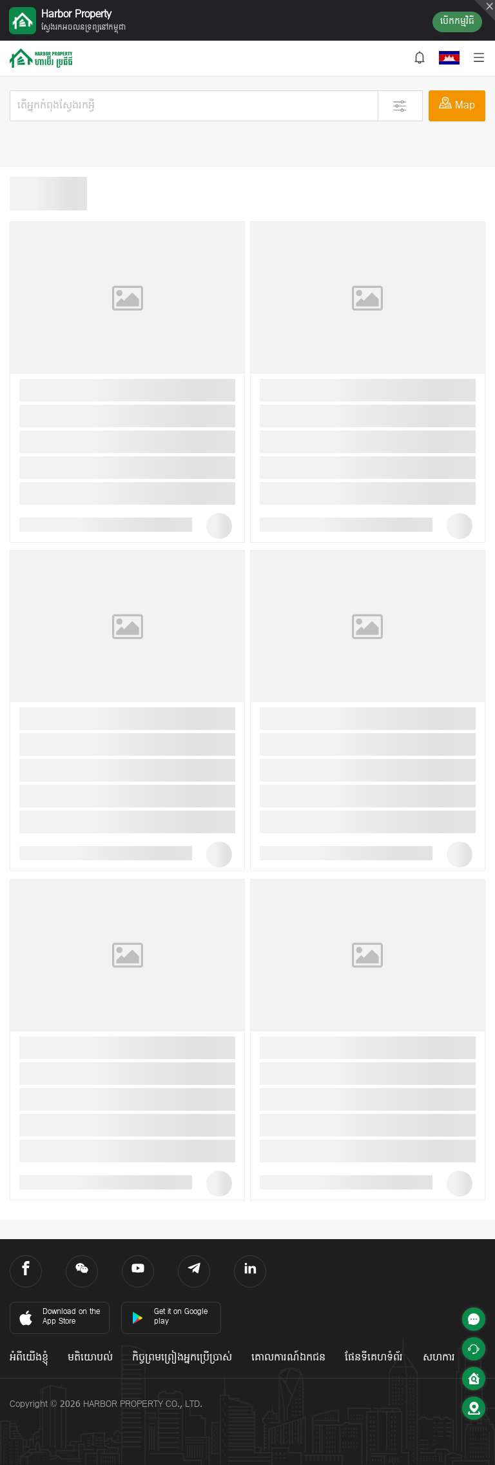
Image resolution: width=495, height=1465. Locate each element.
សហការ (439, 1358)
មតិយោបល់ (90, 1358)
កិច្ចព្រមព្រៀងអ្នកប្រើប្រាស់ (182, 1358)
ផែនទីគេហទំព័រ (374, 1358)
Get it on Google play (169, 1317)
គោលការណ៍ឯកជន (288, 1358)
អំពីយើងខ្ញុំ (29, 1358)
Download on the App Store (58, 1317)
